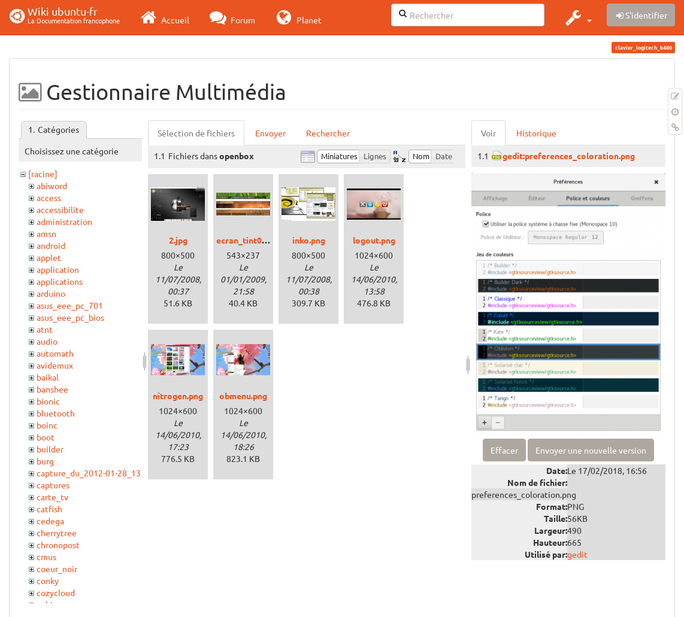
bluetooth (56, 413)
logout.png (374, 240)
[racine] (42, 173)
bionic (48, 401)
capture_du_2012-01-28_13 (89, 472)
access (49, 197)
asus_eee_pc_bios (70, 317)
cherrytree (57, 532)
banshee (52, 389)
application (58, 269)
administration (64, 221)
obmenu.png (243, 395)
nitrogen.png (178, 395)
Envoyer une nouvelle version (590, 450)
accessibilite (60, 209)
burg (45, 460)
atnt (45, 329)
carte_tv (52, 496)
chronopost (58, 544)
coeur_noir (57, 568)
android (51, 245)
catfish (49, 508)
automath (55, 353)
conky (48, 580)
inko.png (308, 240)
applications (60, 281)
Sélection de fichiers (196, 132)
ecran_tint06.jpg (248, 240)
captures (53, 484)
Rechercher (328, 132)
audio (47, 341)
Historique (536, 132)
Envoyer (270, 132)
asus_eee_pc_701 (70, 305)
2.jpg (178, 240)
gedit (577, 554)
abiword (52, 185)
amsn (46, 233)
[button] (577, 17)
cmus (46, 556)
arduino (51, 293)
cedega (50, 520)
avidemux (55, 365)
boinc (47, 425)
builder (50, 448)
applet (49, 257)
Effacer (504, 450)
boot (46, 436)
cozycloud (56, 592)
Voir (488, 132)
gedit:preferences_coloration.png (569, 155)
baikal (48, 377)
